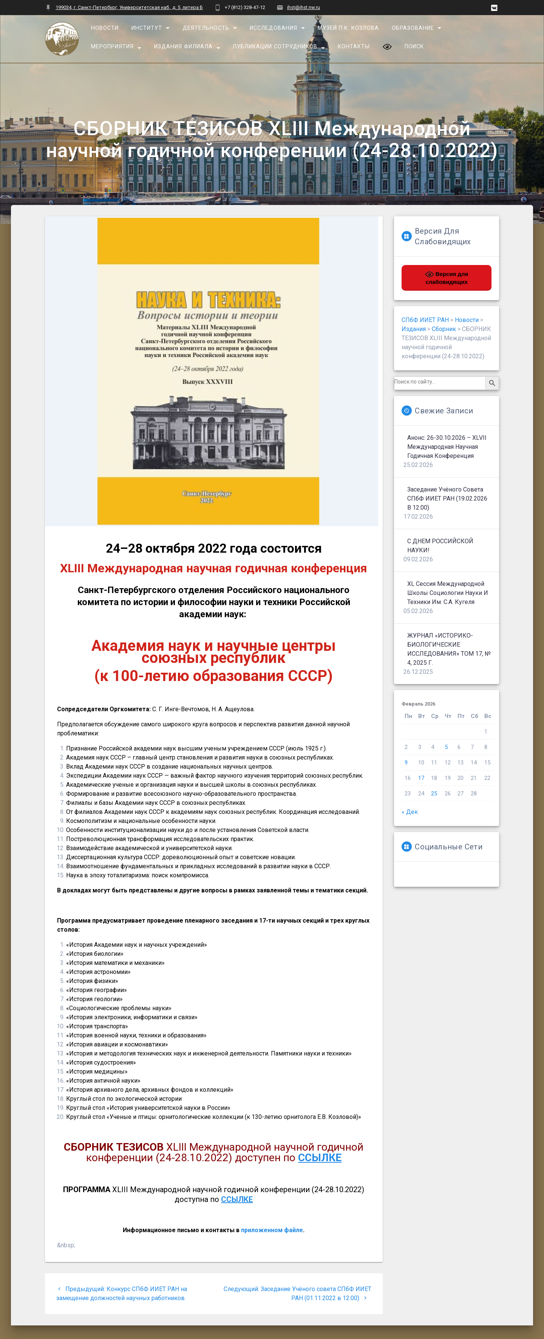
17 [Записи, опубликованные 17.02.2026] (421, 778)
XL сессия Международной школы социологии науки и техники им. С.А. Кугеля (447, 593)
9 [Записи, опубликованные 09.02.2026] (406, 762)
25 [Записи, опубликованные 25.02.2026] (434, 793)
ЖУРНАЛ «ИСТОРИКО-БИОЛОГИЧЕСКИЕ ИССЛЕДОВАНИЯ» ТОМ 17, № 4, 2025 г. (449, 649)
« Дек (410, 811)
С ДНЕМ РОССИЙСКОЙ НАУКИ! (440, 546)
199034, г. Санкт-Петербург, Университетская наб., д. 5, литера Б (129, 7)
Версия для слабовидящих (446, 277)
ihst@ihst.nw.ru (303, 7)
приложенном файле (272, 1230)
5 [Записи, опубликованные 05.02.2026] (446, 747)
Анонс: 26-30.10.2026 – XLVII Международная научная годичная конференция (447, 446)
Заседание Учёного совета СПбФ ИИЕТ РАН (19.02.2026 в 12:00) (447, 498)
